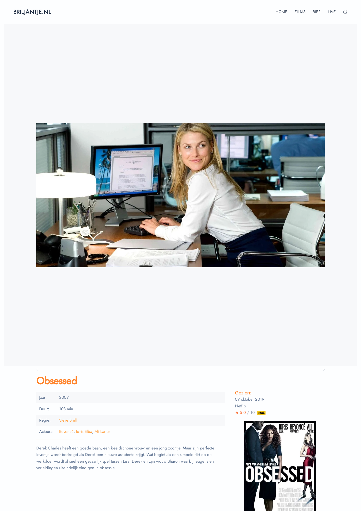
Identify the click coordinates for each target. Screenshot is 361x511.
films (300, 12)
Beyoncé (66, 431)
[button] (345, 12)
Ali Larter (102, 431)
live (332, 12)
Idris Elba (84, 431)
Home (281, 12)
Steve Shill (68, 420)
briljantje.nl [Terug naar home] (32, 12)
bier (317, 12)
